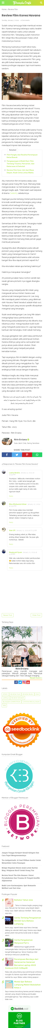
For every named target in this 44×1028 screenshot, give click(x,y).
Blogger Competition (11, 702)
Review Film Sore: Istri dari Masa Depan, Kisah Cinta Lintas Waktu (20, 171)
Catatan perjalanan (31, 702)
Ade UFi (12, 530)
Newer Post (7, 615)
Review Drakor (17, 698)
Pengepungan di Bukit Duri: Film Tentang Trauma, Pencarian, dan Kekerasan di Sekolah (20, 163)
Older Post (36, 615)
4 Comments (25, 20)
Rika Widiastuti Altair (18, 504)
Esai (37, 694)
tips (4, 706)
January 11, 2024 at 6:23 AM (26, 530)
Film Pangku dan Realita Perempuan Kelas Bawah (22, 156)
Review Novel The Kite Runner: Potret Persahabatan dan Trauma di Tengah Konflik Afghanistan (21, 878)
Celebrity (14, 193)
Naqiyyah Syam (15, 552)
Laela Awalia (14, 473)
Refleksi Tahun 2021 (23, 900)
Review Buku (28, 694)
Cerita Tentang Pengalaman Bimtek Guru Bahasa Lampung (27, 921)
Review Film (15, 694)
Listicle (6, 698)
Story (5, 694)
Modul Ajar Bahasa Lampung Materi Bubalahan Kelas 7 (27, 985)
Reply (11, 496)
